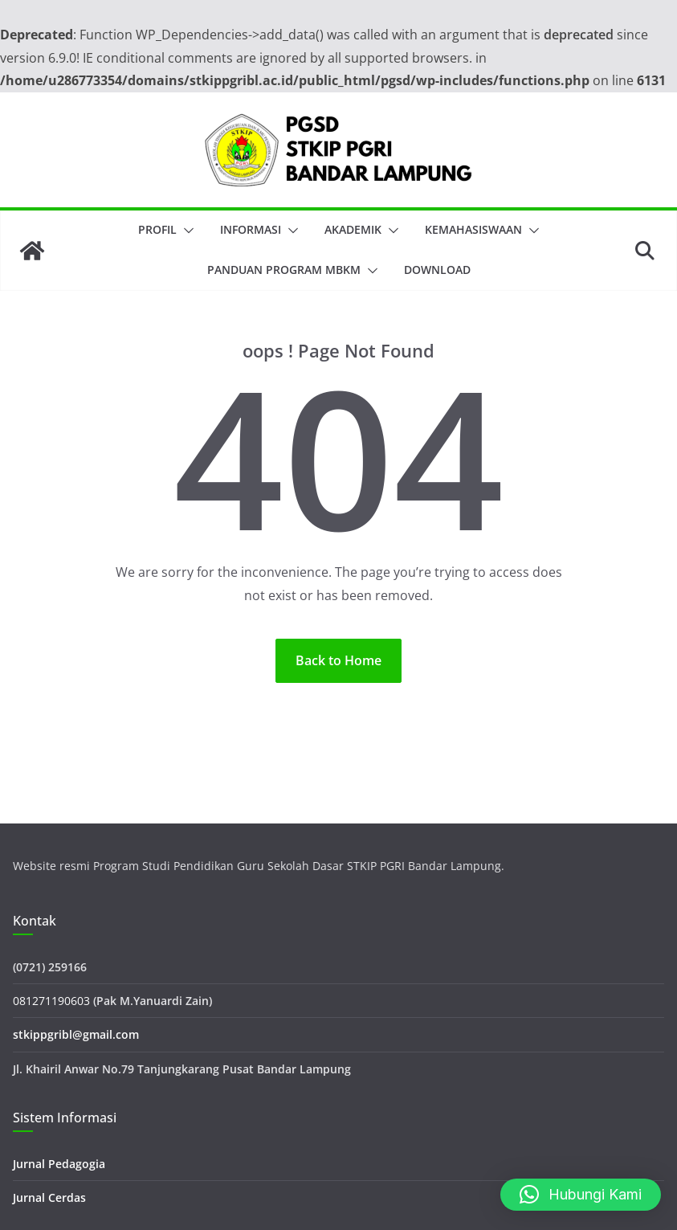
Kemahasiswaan (473, 229)
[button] (185, 231)
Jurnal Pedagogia (59, 1163)
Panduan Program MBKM (284, 269)
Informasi (250, 229)
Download (437, 269)
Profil (157, 229)
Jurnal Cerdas (49, 1197)
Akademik (352, 229)
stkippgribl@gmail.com (76, 1034)
